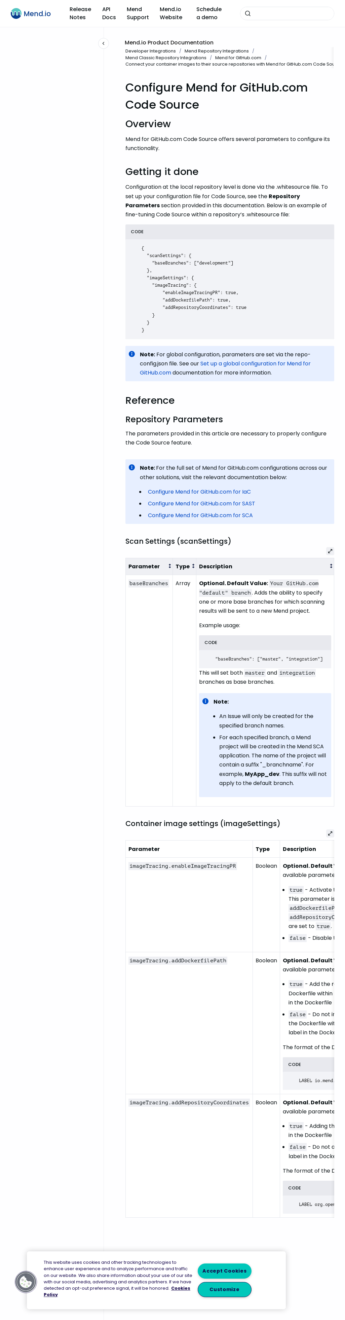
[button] (26, 1282)
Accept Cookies (224, 1271)
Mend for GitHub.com (238, 58)
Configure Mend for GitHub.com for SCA (200, 515)
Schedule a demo (209, 13)
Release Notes (80, 13)
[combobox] (287, 13)
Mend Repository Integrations (217, 51)
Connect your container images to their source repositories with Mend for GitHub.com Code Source (233, 64)
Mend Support (138, 13)
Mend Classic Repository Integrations (165, 58)
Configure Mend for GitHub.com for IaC (199, 492)
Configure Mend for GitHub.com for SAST (201, 503)
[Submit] (247, 13)
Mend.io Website (171, 13)
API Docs (109, 13)
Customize (224, 1289)
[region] (156, 1280)
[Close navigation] (103, 43)
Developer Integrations (150, 51)
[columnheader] (149, 566)
